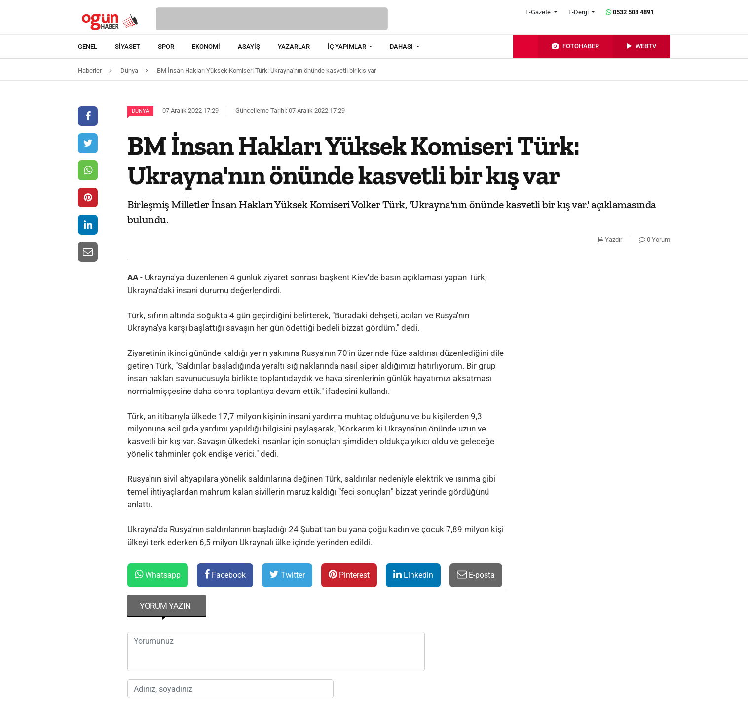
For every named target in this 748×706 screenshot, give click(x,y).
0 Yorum (654, 239)
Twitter (287, 574)
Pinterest (349, 574)
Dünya (140, 111)
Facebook (225, 574)
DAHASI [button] (402, 46)
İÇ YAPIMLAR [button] (348, 46)
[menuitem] (96, 47)
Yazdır (610, 239)
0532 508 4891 (630, 12)
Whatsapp (158, 574)
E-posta (476, 574)
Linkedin (413, 574)
